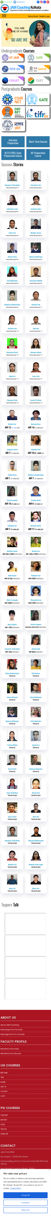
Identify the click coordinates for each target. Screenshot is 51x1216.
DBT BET (4, 1119)
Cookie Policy (15, 1188)
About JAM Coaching (10, 1025)
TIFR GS (4, 1129)
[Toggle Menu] (4, 15)
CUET (3, 1096)
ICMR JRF (4, 1133)
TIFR (2, 1077)
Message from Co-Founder (13, 1034)
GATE (3, 1124)
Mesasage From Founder (12, 1029)
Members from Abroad (11, 1053)
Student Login (44, 16)
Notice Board (33, 16)
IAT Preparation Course (38, 154)
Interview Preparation (12, 141)
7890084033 (21, 2)
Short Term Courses (38, 141)
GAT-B (3, 1086)
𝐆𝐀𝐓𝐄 (3, 1082)
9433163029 (8, 2)
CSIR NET (4, 1115)
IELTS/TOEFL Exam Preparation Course (13, 154)
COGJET (4, 1091)
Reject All (25, 1210)
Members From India (10, 1048)
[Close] (49, 1170)
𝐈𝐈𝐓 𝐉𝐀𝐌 (4, 1072)
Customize (25, 1203)
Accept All (25, 1195)
